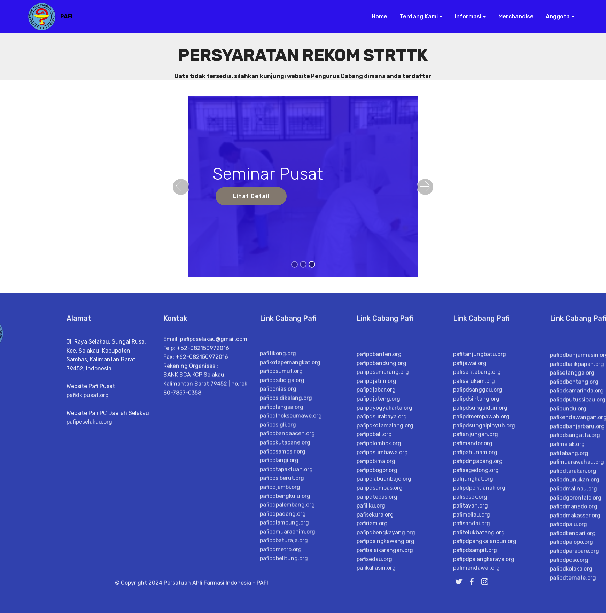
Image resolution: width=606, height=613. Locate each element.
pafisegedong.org (476, 606)
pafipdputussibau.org (577, 541)
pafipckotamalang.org (385, 561)
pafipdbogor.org (377, 606)
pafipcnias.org (278, 519)
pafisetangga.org (572, 514)
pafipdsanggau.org (477, 525)
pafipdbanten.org (379, 490)
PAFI (66, 16)
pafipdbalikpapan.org (577, 505)
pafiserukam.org (474, 517)
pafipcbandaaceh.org (287, 564)
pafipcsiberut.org (282, 608)
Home (376, 16)
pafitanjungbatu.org (479, 490)
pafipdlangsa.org (281, 537)
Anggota (555, 16)
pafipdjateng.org (378, 535)
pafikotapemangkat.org (290, 493)
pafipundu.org (568, 550)
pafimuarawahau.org (577, 603)
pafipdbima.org (376, 597)
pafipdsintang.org (476, 535)
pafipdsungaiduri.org (480, 544)
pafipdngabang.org (478, 597)
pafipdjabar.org (376, 525)
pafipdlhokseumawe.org (291, 546)
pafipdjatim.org (376, 517)
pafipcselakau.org (89, 476)
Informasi (465, 16)
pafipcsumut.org (281, 501)
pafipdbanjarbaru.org (577, 568)
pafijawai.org (470, 499)
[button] (180, 187)
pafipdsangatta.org (575, 576)
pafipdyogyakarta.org (384, 544)
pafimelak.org (567, 585)
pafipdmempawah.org (481, 552)
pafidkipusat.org (88, 449)
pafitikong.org (278, 484)
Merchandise (513, 16)
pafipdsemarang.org (383, 508)
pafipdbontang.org (574, 523)
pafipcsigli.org (278, 555)
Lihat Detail (251, 196)
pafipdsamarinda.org (577, 532)
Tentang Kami (415, 16)
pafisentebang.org (477, 508)
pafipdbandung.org (381, 499)
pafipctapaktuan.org (286, 600)
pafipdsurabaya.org (382, 552)
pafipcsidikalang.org (286, 528)
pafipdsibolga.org (282, 511)
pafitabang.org (569, 594)
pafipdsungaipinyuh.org (484, 561)
